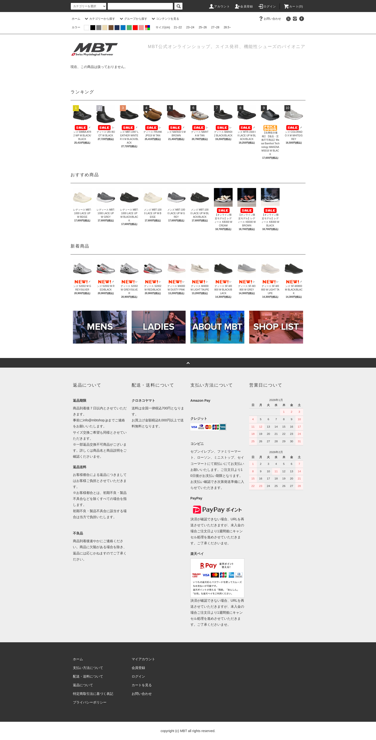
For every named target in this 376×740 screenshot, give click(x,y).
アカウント (219, 6)
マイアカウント (143, 659)
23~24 (190, 27)
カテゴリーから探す (99, 18)
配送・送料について (88, 676)
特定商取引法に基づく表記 (93, 694)
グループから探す (132, 18)
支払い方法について (88, 668)
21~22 (178, 27)
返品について (83, 685)
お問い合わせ (269, 18)
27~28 (215, 27)
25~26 (203, 27)
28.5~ (227, 27)
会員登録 (244, 6)
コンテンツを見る (164, 18)
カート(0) (293, 6)
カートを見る (142, 685)
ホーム (76, 18)
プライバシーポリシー (89, 702)
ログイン (267, 6)
